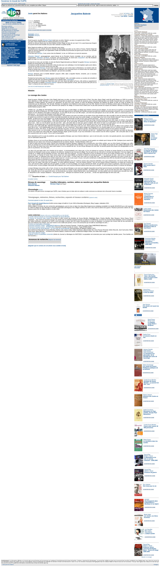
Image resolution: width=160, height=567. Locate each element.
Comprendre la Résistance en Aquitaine (149, 198)
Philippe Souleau (148, 119)
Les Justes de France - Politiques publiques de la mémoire (150, 368)
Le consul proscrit (154, 138)
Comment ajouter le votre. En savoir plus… (41, 200)
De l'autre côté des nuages (37, 233)
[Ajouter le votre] (93, 197)
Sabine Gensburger (148, 365)
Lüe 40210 (124, 16)
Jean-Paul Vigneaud (149, 148)
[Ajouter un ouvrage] (146, 557)
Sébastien (40, 57)
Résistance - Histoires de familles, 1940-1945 (152, 243)
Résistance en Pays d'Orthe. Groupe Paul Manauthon (150, 412)
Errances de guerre (150, 472)
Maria (47, 57)
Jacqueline (81, 57)
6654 (132, 13)
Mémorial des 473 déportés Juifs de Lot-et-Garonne (151, 183)
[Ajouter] (41, 189)
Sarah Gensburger (148, 352)
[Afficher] (36, 34)
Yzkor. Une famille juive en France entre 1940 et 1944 (150, 277)
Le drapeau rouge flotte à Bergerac (152, 324)
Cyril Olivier (147, 195)
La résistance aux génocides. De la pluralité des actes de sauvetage (150, 356)
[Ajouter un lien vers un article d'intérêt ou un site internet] (54, 215)
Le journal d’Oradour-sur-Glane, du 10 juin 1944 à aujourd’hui (150, 151)
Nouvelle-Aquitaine (140, 25)
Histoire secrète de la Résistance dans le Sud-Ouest (150, 226)
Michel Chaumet (148, 193)
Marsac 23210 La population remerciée (41, 234)
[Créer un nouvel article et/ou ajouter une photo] (39, 30)
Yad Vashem (127, 13)
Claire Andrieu (147, 350)
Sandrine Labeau (148, 180)
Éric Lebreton (146, 484)
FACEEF (147, 499)
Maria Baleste (32, 184)
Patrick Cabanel (147, 395)
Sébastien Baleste (33, 56)
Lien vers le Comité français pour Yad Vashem (39, 86)
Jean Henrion (146, 304)
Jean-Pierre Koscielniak (150, 120)
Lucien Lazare (147, 208)
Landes (136, 28)
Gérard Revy (146, 289)
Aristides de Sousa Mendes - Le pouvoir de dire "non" (151, 383)
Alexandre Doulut (149, 178)
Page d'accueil (4, 12)
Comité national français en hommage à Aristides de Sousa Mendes (49, 216)
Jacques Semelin (148, 163)
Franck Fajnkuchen (149, 274)
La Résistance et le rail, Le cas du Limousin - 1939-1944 (151, 459)
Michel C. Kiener (148, 456)
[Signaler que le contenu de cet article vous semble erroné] (47, 245)
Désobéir (137, 267)
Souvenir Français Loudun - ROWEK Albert (42, 227)
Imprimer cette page (13, 65)
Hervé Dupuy (151, 319)
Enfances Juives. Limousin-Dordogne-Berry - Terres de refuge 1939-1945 (150, 549)
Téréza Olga (154, 134)
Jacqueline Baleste (104, 85)
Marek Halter (147, 514)
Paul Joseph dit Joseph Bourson (38, 203)
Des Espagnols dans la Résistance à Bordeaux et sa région (152, 502)
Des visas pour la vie (149, 486)
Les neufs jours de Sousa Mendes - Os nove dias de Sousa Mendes (49, 228)
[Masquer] (37, 35)
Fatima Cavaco (153, 136)
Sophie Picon (146, 334)
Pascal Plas (147, 454)
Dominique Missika (150, 238)
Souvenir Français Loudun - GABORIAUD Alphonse (44, 225)
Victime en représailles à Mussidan (39, 224)
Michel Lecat (151, 321)
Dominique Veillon (150, 240)
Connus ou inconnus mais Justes (39, 218)
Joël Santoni (137, 266)
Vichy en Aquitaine (150, 121)
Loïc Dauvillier (148, 529)
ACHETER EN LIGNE (149, 125)
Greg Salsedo (148, 532)
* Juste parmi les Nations (7, 564)
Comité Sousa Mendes (150, 380)
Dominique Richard (148, 291)
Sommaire (31, 34)
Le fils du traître (148, 292)
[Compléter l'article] (32, 179)
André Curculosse (148, 409)
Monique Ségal (110, 83)
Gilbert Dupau (147, 439)
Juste (30, 13)
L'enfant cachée (150, 533)
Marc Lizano (148, 530)
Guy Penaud (147, 223)
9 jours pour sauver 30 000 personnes (151, 426)
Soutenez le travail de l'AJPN (13, 1)
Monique (39, 53)
